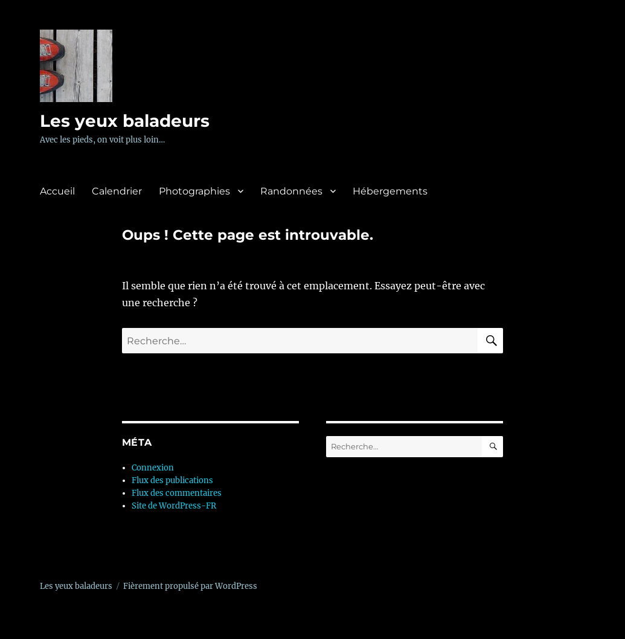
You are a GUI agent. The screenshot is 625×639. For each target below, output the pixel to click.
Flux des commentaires (177, 493)
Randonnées (291, 191)
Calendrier (117, 191)
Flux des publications (172, 480)
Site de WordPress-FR (174, 506)
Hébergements (390, 191)
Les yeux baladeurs (125, 121)
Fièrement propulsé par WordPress (190, 586)
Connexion (153, 468)
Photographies (194, 191)
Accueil (57, 191)
